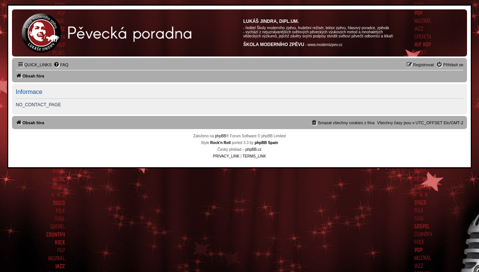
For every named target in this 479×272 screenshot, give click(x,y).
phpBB (220, 136)
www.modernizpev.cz (325, 45)
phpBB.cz (253, 149)
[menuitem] (61, 64)
